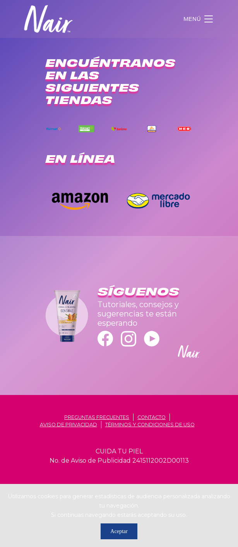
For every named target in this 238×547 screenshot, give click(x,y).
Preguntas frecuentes (96, 417)
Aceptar (118, 531)
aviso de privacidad (68, 424)
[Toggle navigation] (199, 19)
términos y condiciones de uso (150, 424)
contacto (151, 417)
